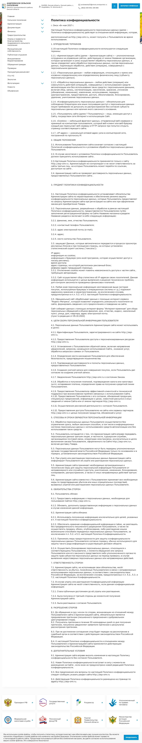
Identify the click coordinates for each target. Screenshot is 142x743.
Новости (11, 87)
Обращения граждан (16, 64)
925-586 (96, 7)
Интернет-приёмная (129, 6)
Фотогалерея (77, 702)
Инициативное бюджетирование (15, 59)
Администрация (55, 705)
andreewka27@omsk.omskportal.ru (94, 4)
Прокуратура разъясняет (18, 72)
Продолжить (131, 737)
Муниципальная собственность (14, 50)
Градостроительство (16, 35)
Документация (54, 708)
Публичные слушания (17, 55)
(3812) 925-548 (86, 7)
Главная (10, 16)
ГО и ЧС (10, 76)
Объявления (12, 91)
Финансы (121, 705)
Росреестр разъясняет (126, 702)
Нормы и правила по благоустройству (103, 703)
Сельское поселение (56, 702)
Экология (11, 79)
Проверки (11, 68)
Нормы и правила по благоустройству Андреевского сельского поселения (18, 42)
